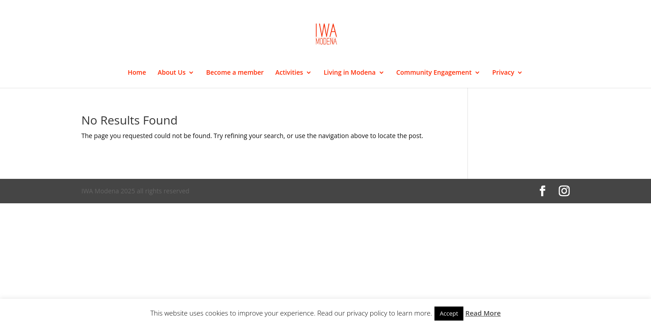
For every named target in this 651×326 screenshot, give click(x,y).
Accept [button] (449, 313)
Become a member (235, 73)
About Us (172, 73)
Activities (289, 73)
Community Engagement (434, 73)
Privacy (503, 73)
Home (137, 73)
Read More (482, 312)
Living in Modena (350, 73)
